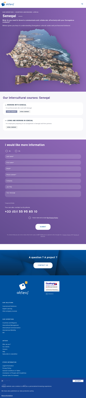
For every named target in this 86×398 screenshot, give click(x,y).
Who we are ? (7, 344)
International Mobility (9, 330)
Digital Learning (7, 308)
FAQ (4, 351)
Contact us (43, 265)
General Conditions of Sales (11, 370)
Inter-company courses (10, 311)
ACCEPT (78, 381)
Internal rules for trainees (11, 375)
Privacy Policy (67, 235)
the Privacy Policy (52, 217)
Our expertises (8, 12)
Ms (19, 151)
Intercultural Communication (12, 327)
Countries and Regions (23, 12)
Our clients (6, 346)
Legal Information (8, 366)
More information (7, 395)
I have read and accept (45, 217)
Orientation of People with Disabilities (14, 373)
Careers (5, 349)
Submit (43, 227)
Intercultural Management (11, 325)
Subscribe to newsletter (10, 354)
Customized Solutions (9, 306)
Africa (35, 12)
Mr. (10, 151)
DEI (4, 332)
